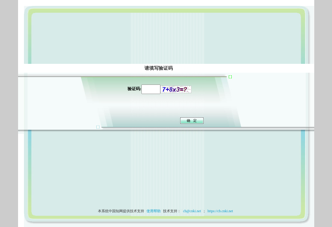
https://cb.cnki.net (220, 211)
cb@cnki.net (191, 211)
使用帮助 (153, 211)
